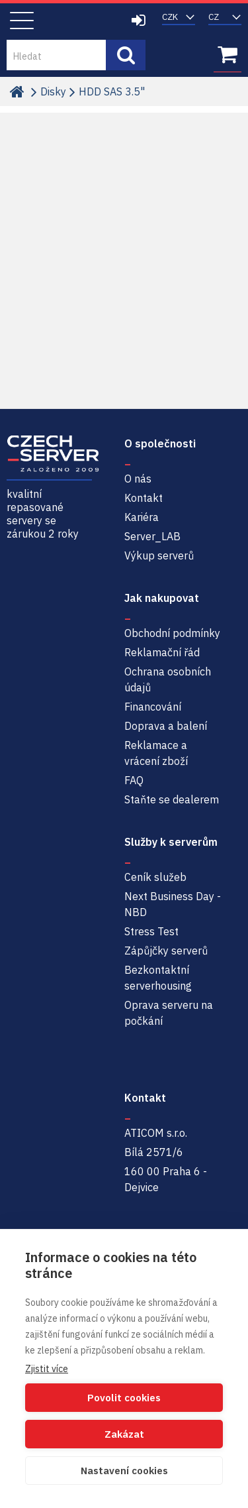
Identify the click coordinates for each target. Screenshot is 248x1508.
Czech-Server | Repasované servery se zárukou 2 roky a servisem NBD (56, 21)
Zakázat (124, 1434)
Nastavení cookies (124, 1470)
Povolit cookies (124, 1397)
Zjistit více (46, 1369)
